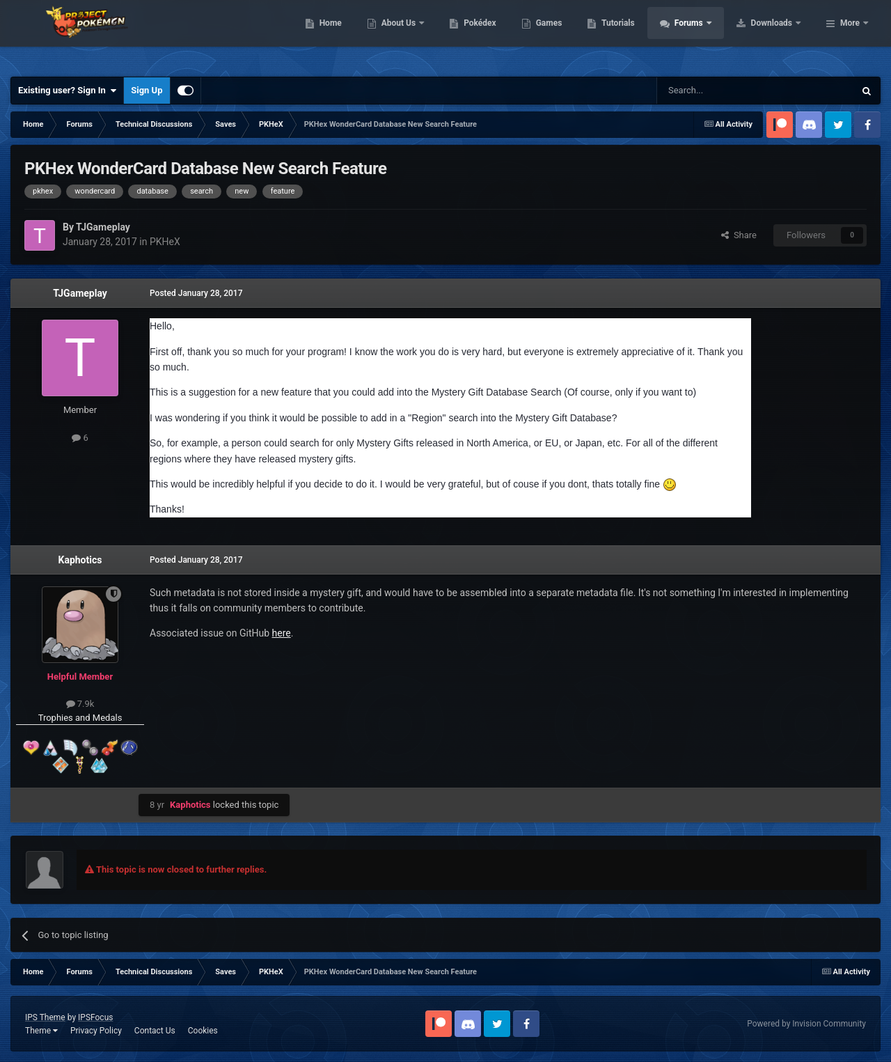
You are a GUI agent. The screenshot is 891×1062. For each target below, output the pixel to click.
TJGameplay (80, 293)
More (850, 35)
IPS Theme (45, 1017)
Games (637, 35)
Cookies (203, 1031)
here (281, 633)
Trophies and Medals (80, 717)
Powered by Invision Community (806, 1024)
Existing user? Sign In (67, 90)
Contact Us (154, 1031)
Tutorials (706, 35)
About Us (487, 35)
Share (739, 235)
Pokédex (568, 35)
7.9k (80, 703)
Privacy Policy (96, 1031)
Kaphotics (80, 559)
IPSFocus (95, 1017)
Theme (41, 1031)
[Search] (722, 90)
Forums (778, 35)
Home (419, 35)
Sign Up (146, 90)
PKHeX (165, 241)
